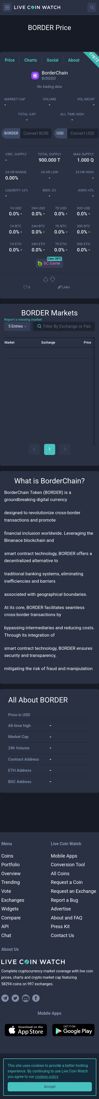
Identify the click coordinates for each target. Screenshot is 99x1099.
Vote (6, 891)
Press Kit (60, 926)
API (5, 926)
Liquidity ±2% (16, 190)
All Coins (60, 873)
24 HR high (85, 172)
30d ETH (83, 244)
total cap (27, 114)
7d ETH (61, 244)
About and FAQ (66, 917)
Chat (6, 935)
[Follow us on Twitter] (15, 998)
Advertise (61, 909)
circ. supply (16, 154)
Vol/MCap (86, 99)
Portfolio (10, 864)
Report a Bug (64, 900)
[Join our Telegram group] (5, 998)
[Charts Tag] (30, 60)
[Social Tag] (52, 60)
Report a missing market (23, 319)
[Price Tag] (10, 60)
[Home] (49, 962)
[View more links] (63, 287)
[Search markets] (37, 326)
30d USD (83, 208)
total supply (49, 154)
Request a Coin (67, 882)
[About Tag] (73, 60)
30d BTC (83, 226)
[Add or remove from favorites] (34, 287)
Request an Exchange (73, 891)
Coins (7, 856)
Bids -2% (49, 190)
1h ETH (15, 244)
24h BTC (38, 226)
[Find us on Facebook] (36, 998)
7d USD (61, 208)
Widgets (9, 909)
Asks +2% (86, 190)
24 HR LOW (49, 172)
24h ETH (38, 244)
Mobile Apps (64, 856)
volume (49, 99)
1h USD (15, 208)
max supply (83, 154)
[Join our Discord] (26, 998)
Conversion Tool (68, 864)
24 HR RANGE (15, 172)
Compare (11, 917)
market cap (15, 99)
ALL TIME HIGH (72, 114)
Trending (10, 882)
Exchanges (12, 900)
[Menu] (7, 7)
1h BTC (15, 226)
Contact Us (62, 935)
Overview (11, 873)
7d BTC (61, 226)
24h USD (38, 208)
